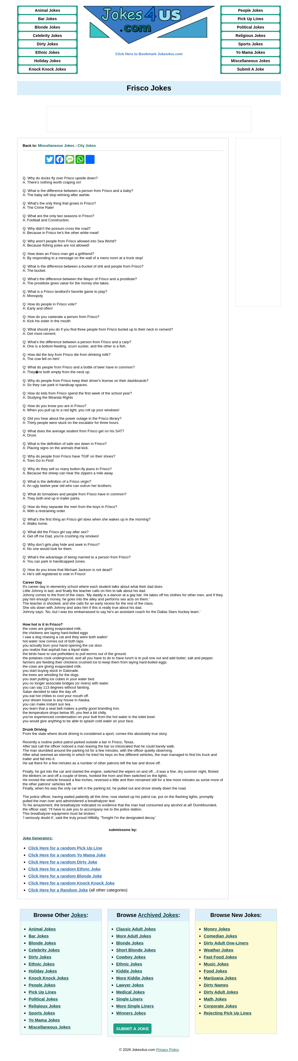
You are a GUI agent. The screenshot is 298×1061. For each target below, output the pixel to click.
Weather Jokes (218, 950)
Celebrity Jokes (47, 35)
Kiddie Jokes (129, 971)
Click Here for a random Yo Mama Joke (67, 855)
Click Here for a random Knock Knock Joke (71, 883)
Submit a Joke (132, 1028)
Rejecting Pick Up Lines (227, 1013)
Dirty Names (216, 985)
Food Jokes (215, 971)
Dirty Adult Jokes (221, 992)
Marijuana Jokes (220, 978)
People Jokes (250, 10)
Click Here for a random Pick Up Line (65, 848)
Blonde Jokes (47, 27)
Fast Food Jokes (220, 957)
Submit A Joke (250, 69)
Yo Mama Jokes (250, 52)
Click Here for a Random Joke (58, 890)
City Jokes (87, 145)
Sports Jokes (250, 44)
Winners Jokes (131, 1013)
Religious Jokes (251, 35)
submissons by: (123, 830)
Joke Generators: (38, 838)
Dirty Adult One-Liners (226, 943)
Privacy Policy (167, 1050)
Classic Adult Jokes (136, 929)
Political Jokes (250, 27)
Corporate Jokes (220, 1006)
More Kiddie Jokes (134, 978)
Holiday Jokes (47, 61)
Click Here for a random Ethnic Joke (64, 869)
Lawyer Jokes (130, 985)
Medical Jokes (130, 992)
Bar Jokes (47, 19)
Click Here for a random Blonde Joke (65, 876)
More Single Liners (135, 1006)
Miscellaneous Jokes (250, 61)
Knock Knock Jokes (47, 69)
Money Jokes (217, 929)
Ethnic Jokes (47, 52)
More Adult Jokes (133, 936)
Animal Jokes (47, 10)
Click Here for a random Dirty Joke (62, 862)
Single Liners (129, 999)
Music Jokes (216, 964)
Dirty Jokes (47, 44)
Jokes (78, 915)
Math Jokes (215, 999)
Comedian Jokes (220, 936)
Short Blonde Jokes (136, 950)
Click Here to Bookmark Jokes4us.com (149, 54)
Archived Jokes (158, 915)
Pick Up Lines (250, 19)
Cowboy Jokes (131, 957)
